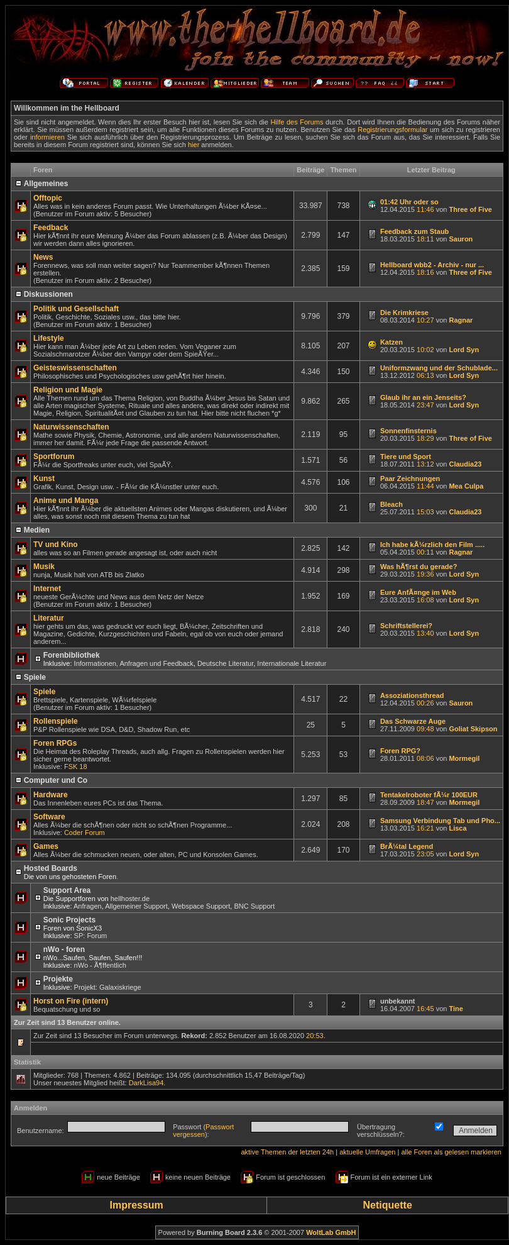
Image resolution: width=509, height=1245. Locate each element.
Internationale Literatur (291, 663)
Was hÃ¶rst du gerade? (418, 566)
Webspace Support (201, 906)
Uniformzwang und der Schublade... (439, 368)
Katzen (391, 342)
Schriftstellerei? (406, 625)
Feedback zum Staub (414, 231)
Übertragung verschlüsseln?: (381, 1130)
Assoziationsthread (412, 695)
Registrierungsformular (392, 129)
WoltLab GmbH (331, 1232)
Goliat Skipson (473, 729)
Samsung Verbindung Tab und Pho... (440, 820)
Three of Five (470, 209)
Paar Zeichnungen (410, 478)
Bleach (391, 504)
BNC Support (254, 906)
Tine (455, 1008)
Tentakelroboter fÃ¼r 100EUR (429, 795)
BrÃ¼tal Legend (406, 846)
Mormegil (464, 758)
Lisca (457, 828)
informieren (47, 137)
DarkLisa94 (146, 1083)
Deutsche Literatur (225, 663)
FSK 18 (75, 766)
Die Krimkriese (404, 312)
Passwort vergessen (203, 1130)
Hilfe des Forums (296, 122)
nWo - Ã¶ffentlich (100, 965)
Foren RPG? (400, 751)
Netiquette (387, 1205)
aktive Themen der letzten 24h (287, 1152)
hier (193, 144)
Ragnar (461, 320)
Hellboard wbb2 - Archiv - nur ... (432, 264)
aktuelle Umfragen (367, 1152)
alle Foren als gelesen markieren (451, 1152)
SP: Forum (90, 935)
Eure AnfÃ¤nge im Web (418, 592)
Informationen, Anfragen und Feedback (134, 663)
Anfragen (88, 906)
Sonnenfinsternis (408, 430)
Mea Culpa (466, 486)
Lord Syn (464, 349)
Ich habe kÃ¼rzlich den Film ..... (432, 544)
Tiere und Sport (405, 456)
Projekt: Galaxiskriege (107, 987)
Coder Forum (84, 832)
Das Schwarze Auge (413, 721)
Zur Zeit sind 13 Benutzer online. (67, 1022)
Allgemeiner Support (136, 906)
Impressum (136, 1205)
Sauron (461, 239)
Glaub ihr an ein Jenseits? (423, 397)
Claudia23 (465, 464)
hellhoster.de (130, 898)
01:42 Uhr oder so (409, 202)
